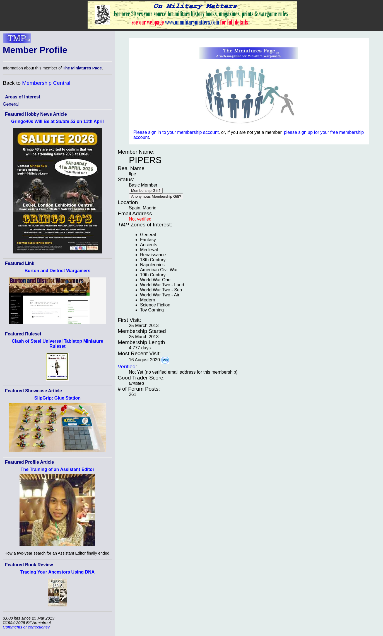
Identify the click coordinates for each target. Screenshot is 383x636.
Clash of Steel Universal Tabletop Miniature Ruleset (57, 344)
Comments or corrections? (26, 627)
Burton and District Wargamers (57, 270)
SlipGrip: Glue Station (57, 398)
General (11, 104)
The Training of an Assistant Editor (57, 469)
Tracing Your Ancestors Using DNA (57, 572)
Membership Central (46, 83)
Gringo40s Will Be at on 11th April (57, 121)
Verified (127, 366)
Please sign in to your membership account (176, 132)
